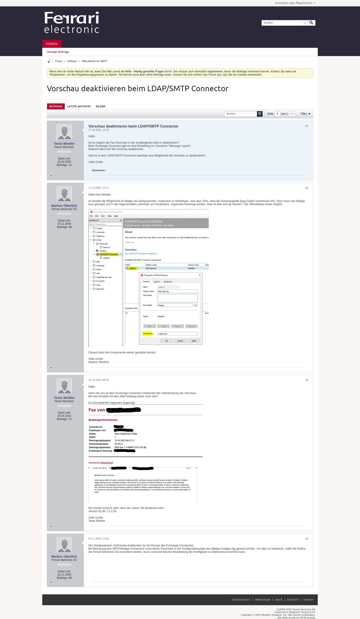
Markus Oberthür (64, 205)
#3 (306, 380)
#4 (306, 538)
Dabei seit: (64, 158)
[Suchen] (284, 23)
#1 (306, 126)
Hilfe (278, 599)
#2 (306, 188)
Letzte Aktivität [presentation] (79, 106)
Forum (58, 61)
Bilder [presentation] (100, 106)
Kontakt (293, 599)
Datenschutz (241, 599)
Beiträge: (62, 165)
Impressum (262, 599)
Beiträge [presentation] (55, 106)
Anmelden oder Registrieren (295, 3)
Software (72, 61)
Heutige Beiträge (58, 52)
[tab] (56, 106)
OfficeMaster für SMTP (94, 61)
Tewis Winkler (64, 143)
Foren (51, 44)
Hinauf (308, 599)
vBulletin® (294, 612)
